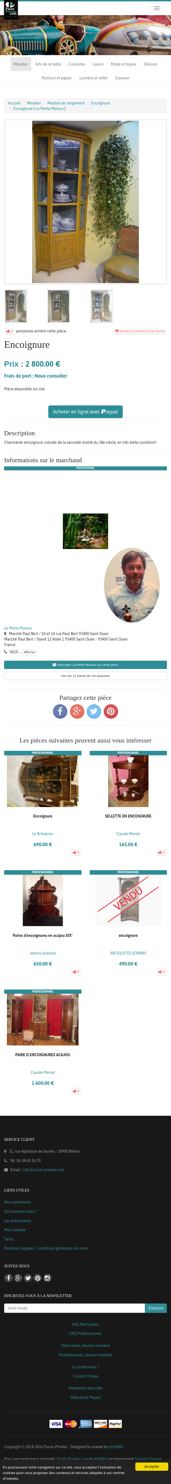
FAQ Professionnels (85, 1333)
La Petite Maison (18, 628)
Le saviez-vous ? (85, 1367)
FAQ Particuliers (85, 1324)
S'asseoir (122, 78)
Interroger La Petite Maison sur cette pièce (85, 665)
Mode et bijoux (123, 64)
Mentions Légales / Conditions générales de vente (46, 1248)
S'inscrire (155, 1308)
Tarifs (8, 1239)
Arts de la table (48, 64)
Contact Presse (85, 1376)
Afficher (29, 652)
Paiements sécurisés (85, 1388)
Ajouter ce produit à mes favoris (140, 331)
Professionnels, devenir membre (85, 1355)
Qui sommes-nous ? (20, 1211)
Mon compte (15, 1230)
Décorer (150, 64)
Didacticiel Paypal (85, 1397)
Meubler (21, 64)
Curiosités (77, 64)
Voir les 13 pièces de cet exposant (85, 676)
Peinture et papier (56, 78)
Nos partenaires (17, 1202)
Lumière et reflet (93, 78)
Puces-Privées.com (72, 1459)
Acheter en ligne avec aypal (85, 412)
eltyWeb (116, 1447)
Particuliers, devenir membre (85, 1345)
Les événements (17, 1221)
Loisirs (98, 64)
